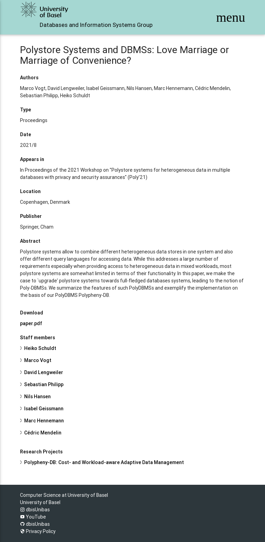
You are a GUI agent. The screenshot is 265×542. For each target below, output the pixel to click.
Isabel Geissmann (43, 408)
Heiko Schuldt (40, 348)
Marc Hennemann (44, 421)
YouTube (33, 517)
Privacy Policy (38, 531)
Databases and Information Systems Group (96, 25)
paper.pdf (31, 323)
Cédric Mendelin (42, 433)
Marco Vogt (37, 360)
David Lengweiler (43, 372)
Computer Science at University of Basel (64, 495)
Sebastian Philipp (43, 384)
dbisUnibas (35, 509)
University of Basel (40, 502)
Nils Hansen (37, 396)
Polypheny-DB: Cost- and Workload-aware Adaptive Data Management (104, 462)
